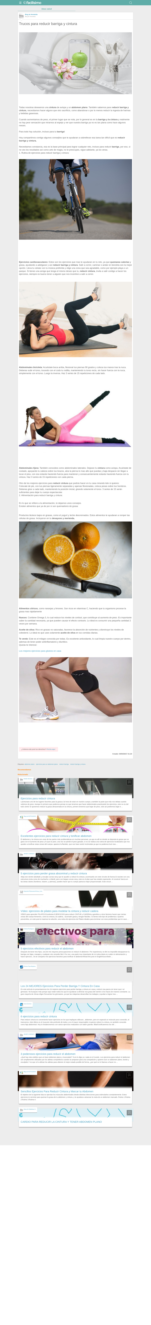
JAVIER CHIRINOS (29, 853)
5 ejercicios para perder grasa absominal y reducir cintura (54, 873)
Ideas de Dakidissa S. (30, 1109)
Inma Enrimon (27, 1003)
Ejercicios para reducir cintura (38, 798)
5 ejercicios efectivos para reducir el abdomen (47, 948)
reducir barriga (64, 764)
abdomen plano (29, 764)
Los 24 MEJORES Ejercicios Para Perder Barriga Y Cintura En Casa (60, 986)
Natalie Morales (28, 778)
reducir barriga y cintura (77, 764)
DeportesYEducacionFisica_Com (33, 891)
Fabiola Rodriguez (29, 929)
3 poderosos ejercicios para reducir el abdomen (48, 1053)
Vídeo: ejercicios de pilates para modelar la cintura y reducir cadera (59, 911)
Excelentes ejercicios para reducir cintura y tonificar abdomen (56, 835)
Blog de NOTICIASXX (30, 816)
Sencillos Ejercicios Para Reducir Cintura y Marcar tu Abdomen (57, 1091)
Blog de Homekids (31, 14)
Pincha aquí (50, 749)
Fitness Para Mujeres (30, 966)
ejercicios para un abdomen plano (47, 764)
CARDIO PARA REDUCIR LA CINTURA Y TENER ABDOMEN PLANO (61, 1121)
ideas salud (46, 9)
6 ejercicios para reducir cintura (39, 1016)
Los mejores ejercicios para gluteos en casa (40, 651)
